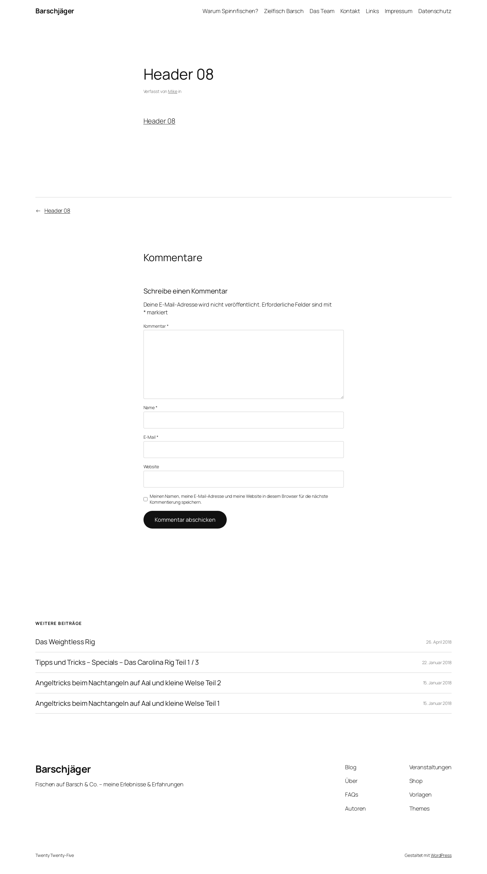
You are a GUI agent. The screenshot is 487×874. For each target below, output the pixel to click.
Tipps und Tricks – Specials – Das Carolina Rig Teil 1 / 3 (117, 662)
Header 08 (159, 121)
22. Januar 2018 (437, 662)
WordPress (441, 855)
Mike (172, 91)
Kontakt (350, 11)
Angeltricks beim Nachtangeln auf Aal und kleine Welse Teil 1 (127, 703)
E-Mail (150, 437)
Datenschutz (435, 11)
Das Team (322, 11)
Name (150, 407)
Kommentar (156, 326)
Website (151, 466)
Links (372, 11)
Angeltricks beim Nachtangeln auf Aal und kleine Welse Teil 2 (128, 683)
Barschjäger (54, 11)
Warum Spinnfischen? (230, 11)
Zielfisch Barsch (284, 11)
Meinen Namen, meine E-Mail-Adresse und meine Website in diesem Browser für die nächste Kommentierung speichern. (239, 499)
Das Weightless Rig (65, 642)
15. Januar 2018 (437, 683)
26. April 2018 (439, 642)
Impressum (398, 11)
